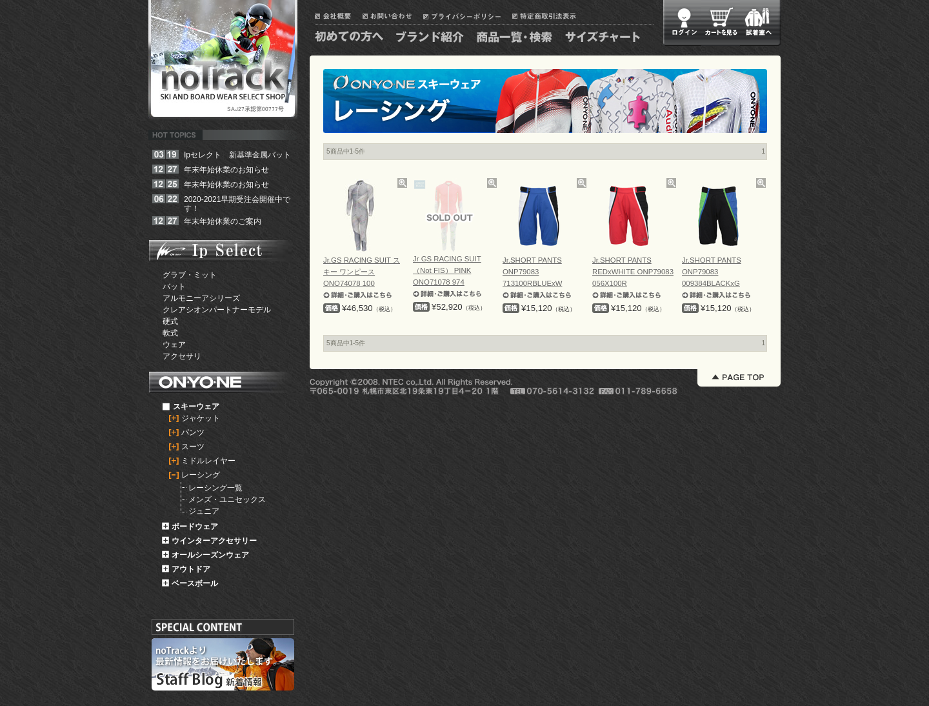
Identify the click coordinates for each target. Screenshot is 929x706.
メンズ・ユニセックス (227, 499)
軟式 (170, 333)
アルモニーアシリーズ (201, 298)
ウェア (174, 344)
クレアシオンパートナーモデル (217, 309)
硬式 (170, 321)
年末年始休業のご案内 (222, 221)
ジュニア (203, 511)
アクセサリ (182, 356)
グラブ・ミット (190, 274)
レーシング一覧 (215, 487)
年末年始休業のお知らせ (226, 169)
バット (174, 286)
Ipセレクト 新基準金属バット (237, 154)
